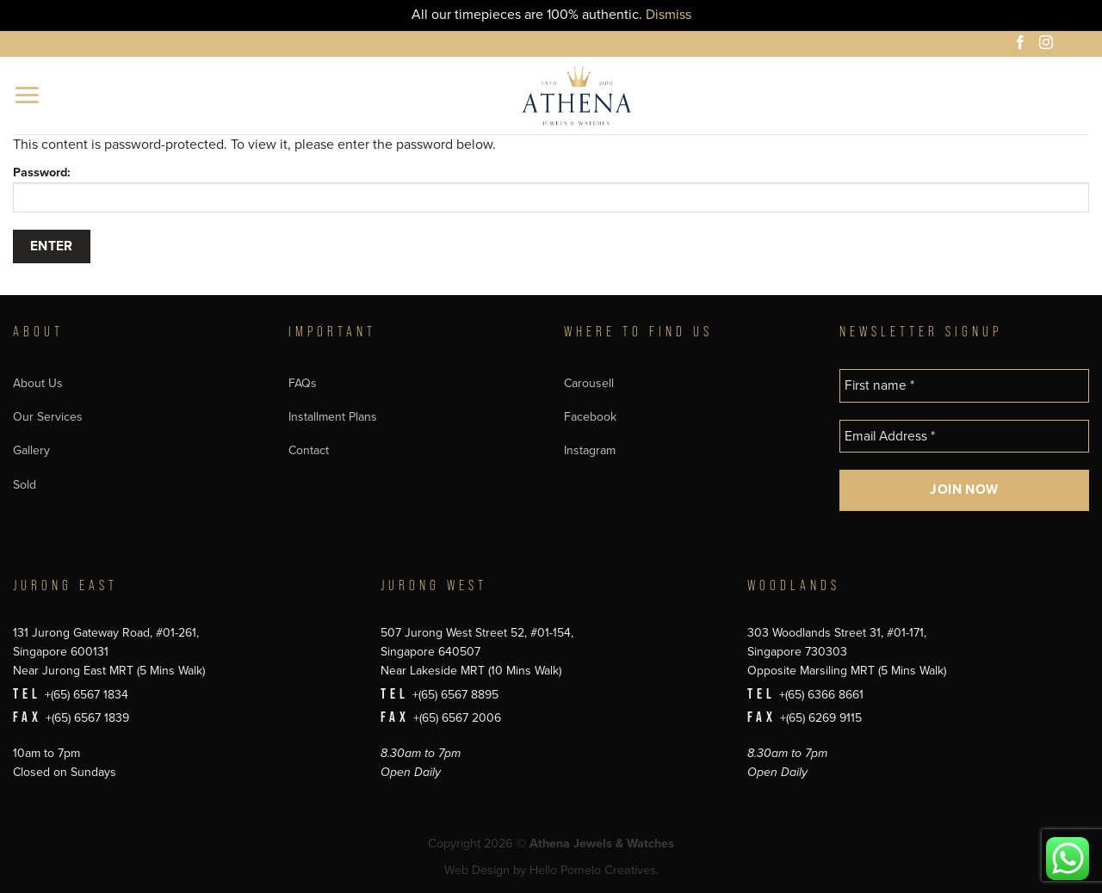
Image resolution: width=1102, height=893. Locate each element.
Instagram (590, 450)
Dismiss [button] (668, 14)
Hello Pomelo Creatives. (594, 870)
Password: (551, 188)
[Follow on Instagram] (1048, 45)
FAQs (302, 383)
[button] (28, 95)
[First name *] (964, 386)
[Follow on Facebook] (1022, 45)
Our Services (48, 417)
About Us (38, 383)
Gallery (31, 450)
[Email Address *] (964, 436)
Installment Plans (332, 417)
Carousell (589, 383)
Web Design (477, 870)
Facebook (590, 417)
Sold (24, 484)
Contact (308, 450)
